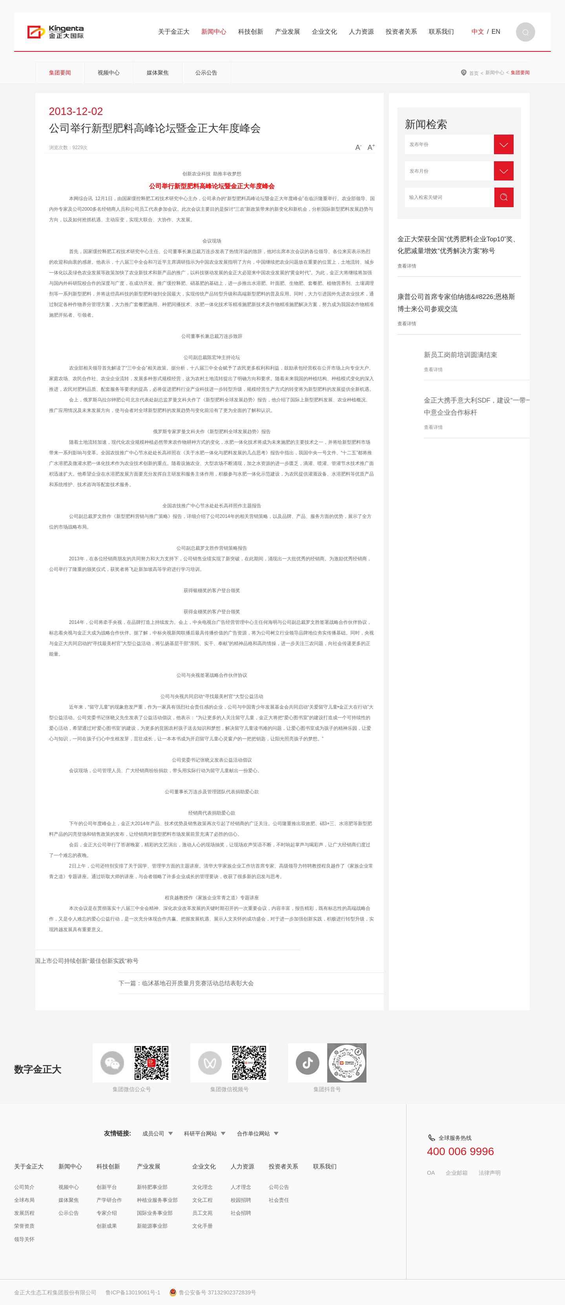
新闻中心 (213, 31)
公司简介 (24, 1187)
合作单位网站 (258, 1133)
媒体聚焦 (158, 72)
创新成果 (107, 1226)
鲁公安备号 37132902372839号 (212, 1292)
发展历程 (24, 1213)
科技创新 (250, 31)
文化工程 (202, 1200)
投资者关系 (401, 31)
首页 (474, 73)
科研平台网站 (205, 1133)
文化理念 (202, 1187)
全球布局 (24, 1200)
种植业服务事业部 (157, 1200)
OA (431, 1173)
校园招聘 (241, 1200)
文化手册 (202, 1226)
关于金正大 (174, 31)
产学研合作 (109, 1200)
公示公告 (206, 72)
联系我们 (441, 31)
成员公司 (157, 1133)
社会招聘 (241, 1213)
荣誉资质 (24, 1226)
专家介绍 (107, 1213)
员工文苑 (202, 1213)
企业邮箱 (457, 1173)
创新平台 (107, 1187)
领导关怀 (24, 1239)
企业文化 (324, 31)
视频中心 (109, 72)
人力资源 (361, 31)
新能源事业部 (152, 1226)
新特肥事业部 (152, 1187)
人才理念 (241, 1187)
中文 (478, 32)
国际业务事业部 (155, 1213)
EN (496, 32)
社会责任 (279, 1200)
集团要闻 (60, 72)
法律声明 (490, 1173)
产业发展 (287, 31)
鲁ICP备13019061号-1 (133, 1292)
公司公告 (279, 1187)
